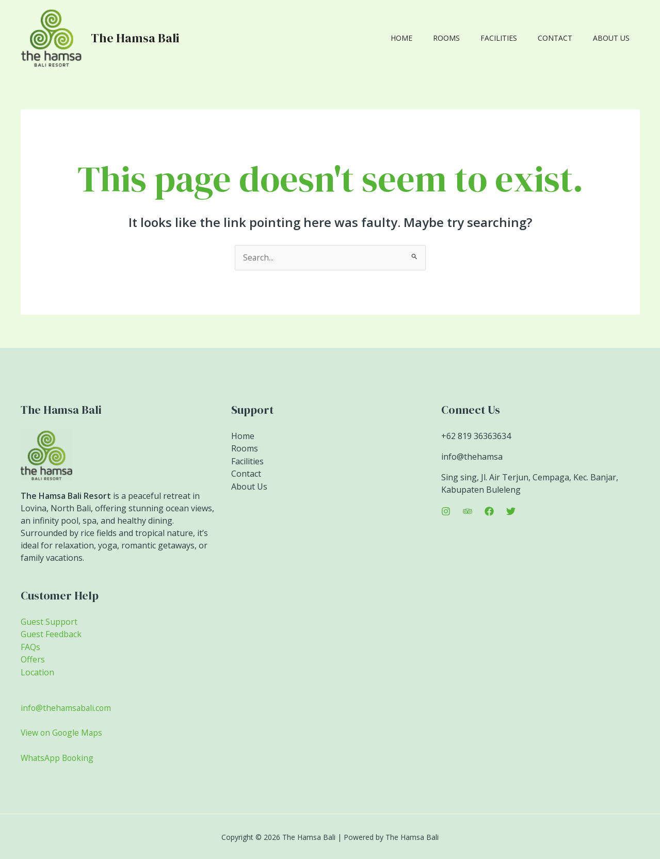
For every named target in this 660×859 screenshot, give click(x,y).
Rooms (468, 38)
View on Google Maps (63, 731)
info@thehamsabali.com (67, 706)
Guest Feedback (51, 634)
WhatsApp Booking (58, 756)
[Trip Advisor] (467, 511)
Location (37, 671)
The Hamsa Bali (135, 37)
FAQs (30, 646)
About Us (614, 38)
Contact (564, 38)
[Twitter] (511, 511)
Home (429, 38)
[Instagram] (445, 511)
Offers (33, 658)
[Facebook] (489, 511)
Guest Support (49, 621)
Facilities (514, 38)
